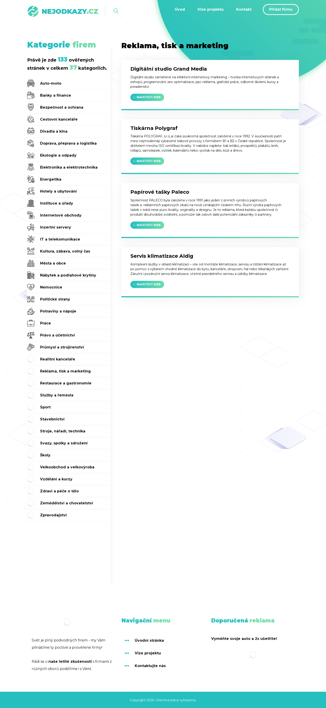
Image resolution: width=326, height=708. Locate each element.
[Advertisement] (67, 553)
